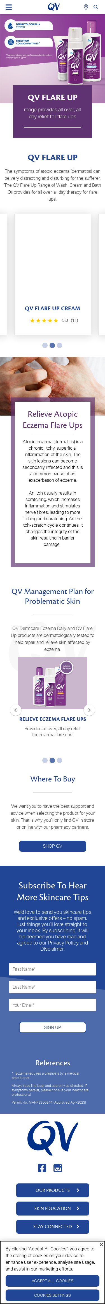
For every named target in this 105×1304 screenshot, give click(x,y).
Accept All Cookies (52, 1280)
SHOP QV (52, 846)
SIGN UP (52, 1027)
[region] (52, 1272)
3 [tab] (58, 345)
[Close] (101, 1245)
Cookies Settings (52, 1295)
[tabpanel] (53, 274)
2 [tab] (51, 345)
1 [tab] (44, 345)
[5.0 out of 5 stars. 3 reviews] (53, 320)
